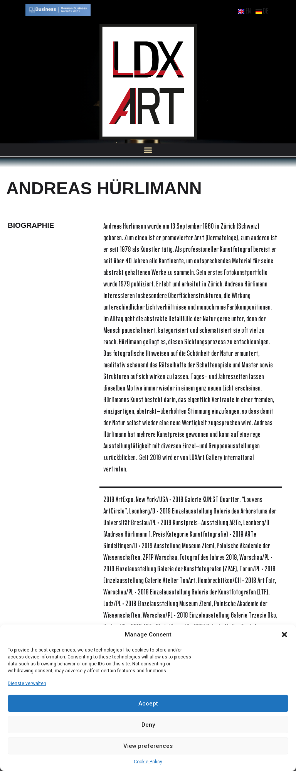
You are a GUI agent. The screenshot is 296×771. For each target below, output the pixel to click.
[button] (284, 634)
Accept (148, 703)
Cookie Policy (148, 761)
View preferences (148, 745)
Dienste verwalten (27, 683)
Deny (148, 724)
